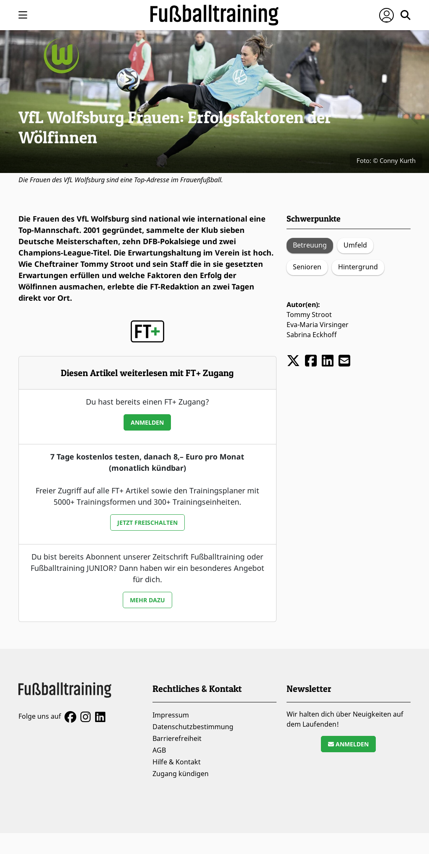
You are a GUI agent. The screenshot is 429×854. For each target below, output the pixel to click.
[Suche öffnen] (406, 15)
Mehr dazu (147, 600)
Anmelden (147, 422)
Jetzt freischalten (147, 522)
